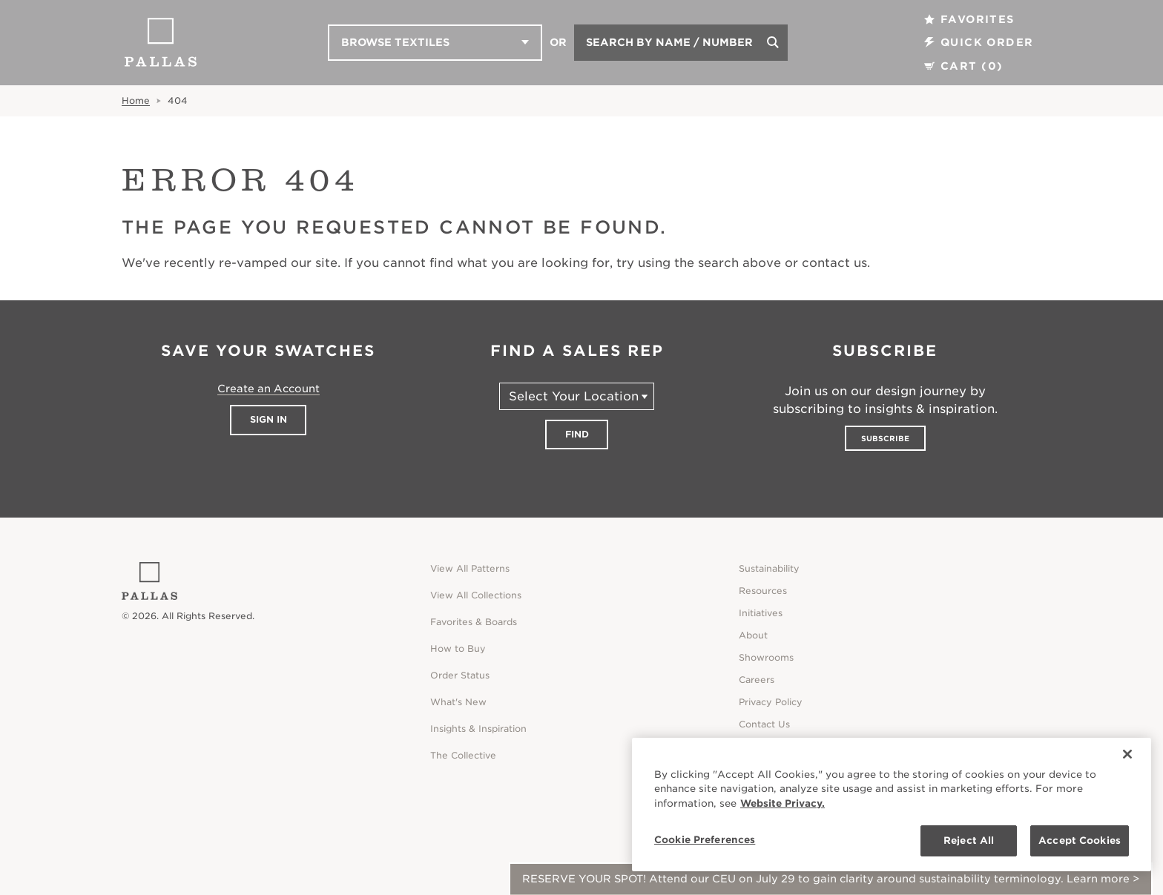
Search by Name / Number (669, 42)
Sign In (268, 419)
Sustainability (769, 568)
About (753, 635)
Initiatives (761, 612)
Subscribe (885, 438)
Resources (763, 590)
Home (136, 100)
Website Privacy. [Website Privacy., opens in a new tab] (782, 803)
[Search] (773, 42)
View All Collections (475, 595)
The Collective (463, 755)
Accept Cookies (1079, 840)
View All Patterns (470, 568)
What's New (458, 701)
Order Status (460, 675)
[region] (891, 804)
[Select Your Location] (576, 396)
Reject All (968, 840)
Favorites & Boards (473, 621)
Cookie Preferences (704, 839)
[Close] (1127, 754)
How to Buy (458, 648)
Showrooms (766, 657)
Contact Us (764, 724)
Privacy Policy (771, 701)
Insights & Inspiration (478, 728)
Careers (756, 679)
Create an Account (268, 388)
